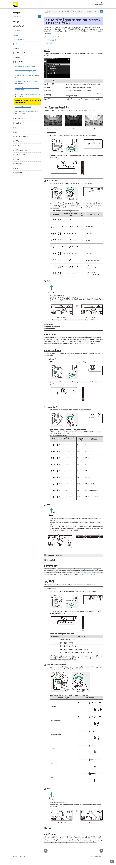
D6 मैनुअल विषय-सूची (18, 26)
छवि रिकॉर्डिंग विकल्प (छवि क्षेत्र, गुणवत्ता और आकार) (27, 66)
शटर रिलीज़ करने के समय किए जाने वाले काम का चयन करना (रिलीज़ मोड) (27, 82)
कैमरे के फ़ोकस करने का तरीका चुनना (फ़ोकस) (25, 71)
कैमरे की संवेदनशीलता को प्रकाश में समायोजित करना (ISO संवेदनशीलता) (27, 89)
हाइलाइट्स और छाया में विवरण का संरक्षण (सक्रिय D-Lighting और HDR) (27, 112)
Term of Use (22, 856)
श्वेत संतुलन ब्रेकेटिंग (51, 40)
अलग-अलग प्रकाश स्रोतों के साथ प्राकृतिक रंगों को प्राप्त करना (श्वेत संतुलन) (27, 95)
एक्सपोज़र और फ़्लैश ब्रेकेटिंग (54, 37)
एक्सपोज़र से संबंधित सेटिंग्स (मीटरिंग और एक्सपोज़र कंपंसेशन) (27, 76)
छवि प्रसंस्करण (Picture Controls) (23, 107)
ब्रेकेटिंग (49, 34)
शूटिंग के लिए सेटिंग (65, 11)
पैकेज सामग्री (17, 30)
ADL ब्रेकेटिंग (50, 43)
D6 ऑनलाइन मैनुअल (56, 11)
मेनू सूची (16, 35)
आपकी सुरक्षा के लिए (19, 39)
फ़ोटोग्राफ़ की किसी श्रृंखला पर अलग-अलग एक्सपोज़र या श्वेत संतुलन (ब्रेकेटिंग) (28, 101)
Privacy (15, 856)
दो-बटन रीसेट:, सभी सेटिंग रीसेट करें (80, 341)
